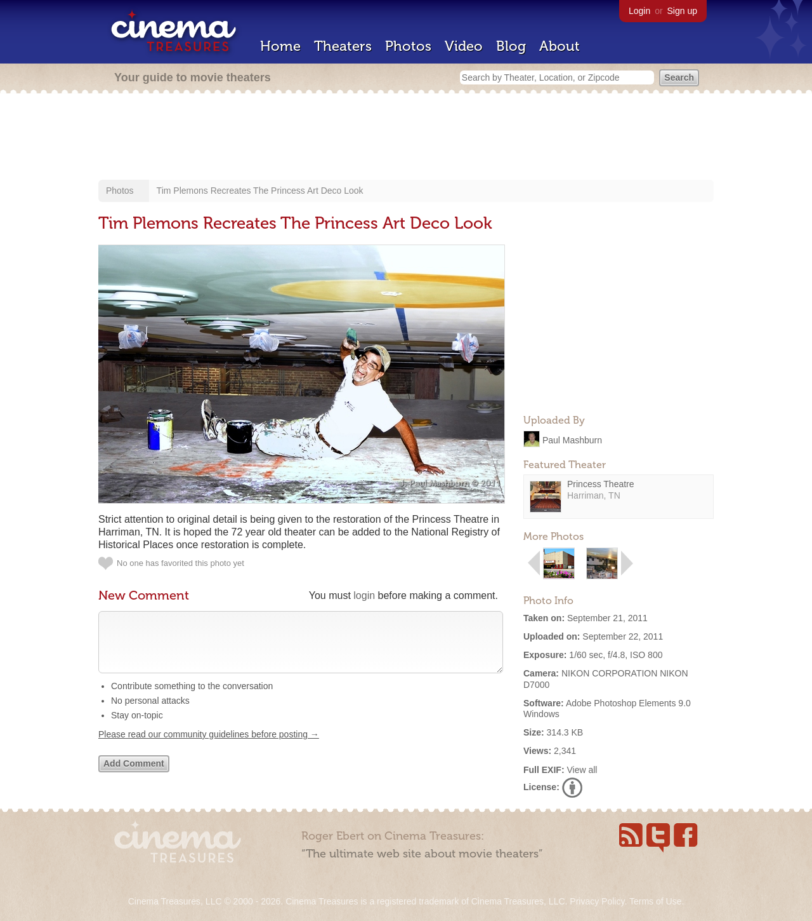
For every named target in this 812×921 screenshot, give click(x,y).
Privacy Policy (597, 901)
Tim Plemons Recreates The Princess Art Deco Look (260, 190)
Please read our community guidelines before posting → (208, 747)
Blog (511, 46)
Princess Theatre (600, 484)
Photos (408, 46)
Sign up (682, 11)
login (364, 595)
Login (639, 11)
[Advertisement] (406, 137)
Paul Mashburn (572, 439)
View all (581, 770)
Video (464, 46)
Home (280, 46)
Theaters (343, 46)
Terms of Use (655, 901)
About (559, 46)
